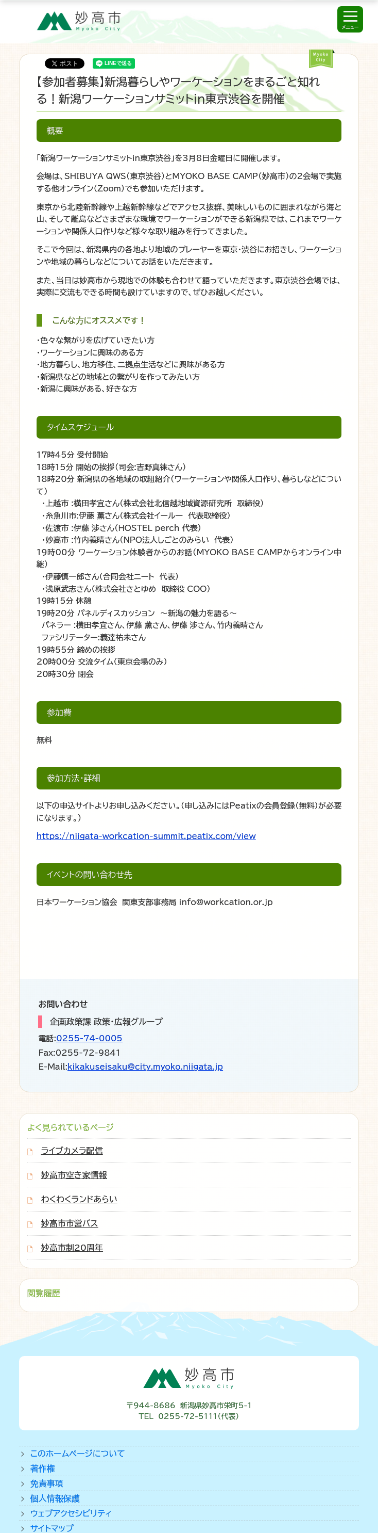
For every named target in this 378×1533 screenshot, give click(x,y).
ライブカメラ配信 (72, 1151)
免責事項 (46, 1483)
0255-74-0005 (89, 1038)
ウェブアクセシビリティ (71, 1513)
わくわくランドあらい (79, 1199)
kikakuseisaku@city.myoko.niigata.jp (145, 1067)
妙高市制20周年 (72, 1248)
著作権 (42, 1468)
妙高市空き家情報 (74, 1175)
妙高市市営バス (69, 1223)
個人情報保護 (55, 1498)
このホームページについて (77, 1453)
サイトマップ (52, 1528)
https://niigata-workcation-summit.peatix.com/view (146, 836)
